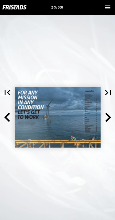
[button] (7, 117)
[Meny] (107, 7)
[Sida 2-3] (57, 7)
